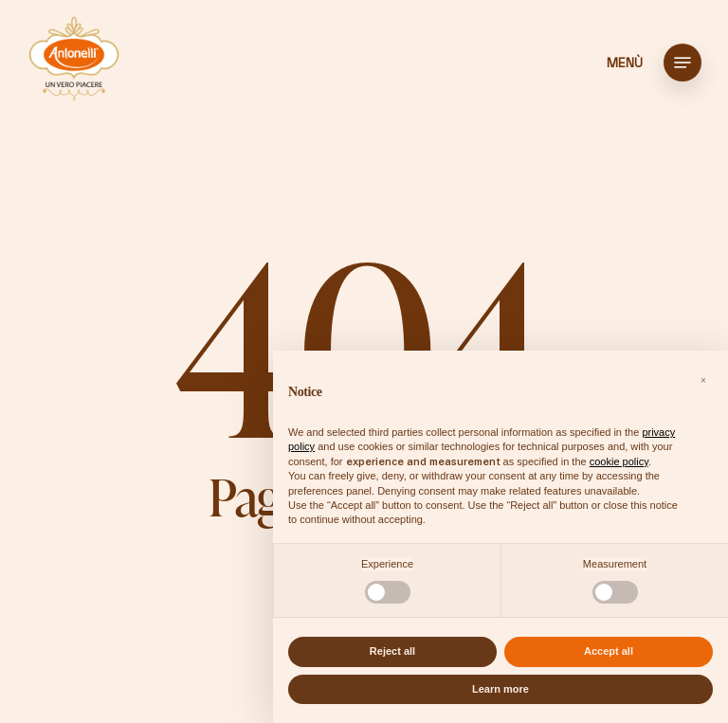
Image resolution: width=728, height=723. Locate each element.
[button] (682, 62)
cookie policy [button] (619, 461)
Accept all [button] (608, 651)
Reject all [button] (392, 651)
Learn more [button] (500, 689)
